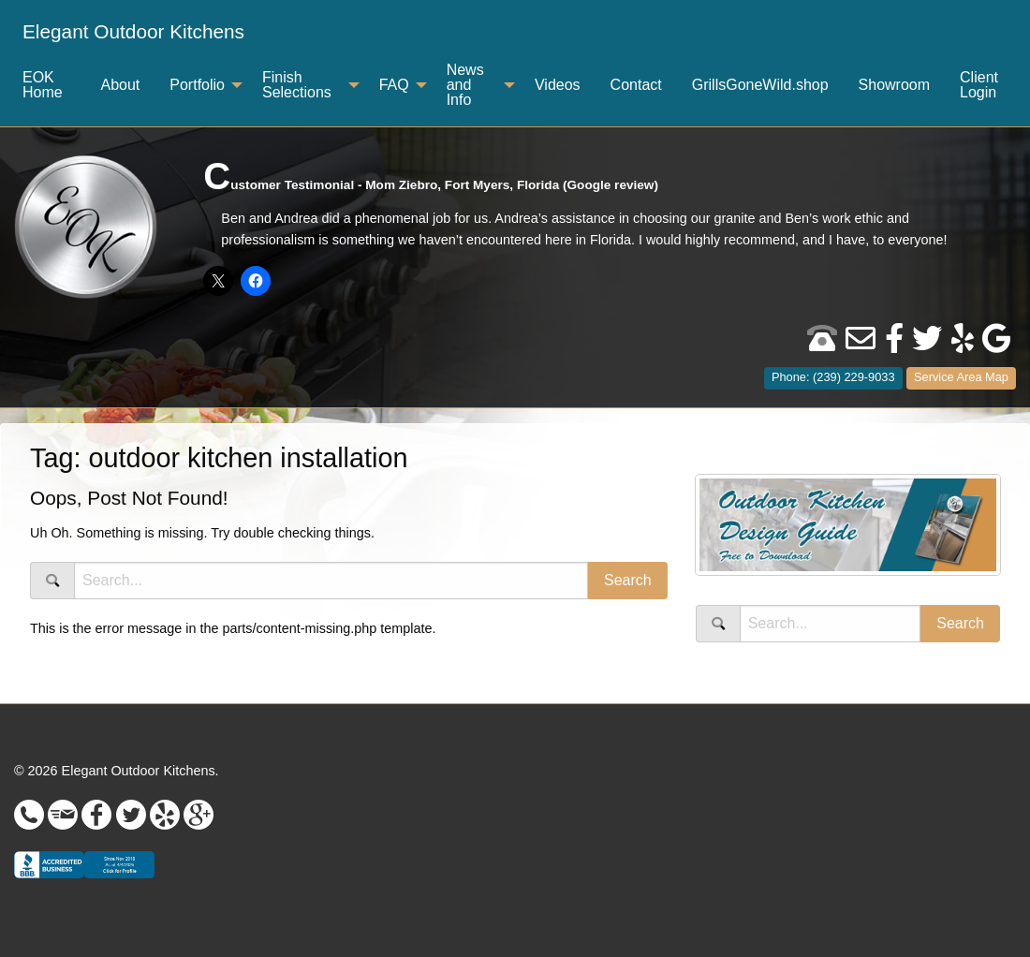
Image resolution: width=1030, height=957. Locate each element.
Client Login (979, 84)
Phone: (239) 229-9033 (833, 377)
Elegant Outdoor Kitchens (133, 31)
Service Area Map (961, 377)
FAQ (394, 85)
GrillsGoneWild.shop (760, 85)
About (120, 85)
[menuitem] (133, 32)
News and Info (465, 85)
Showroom (894, 85)
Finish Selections (296, 84)
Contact (636, 85)
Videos (558, 85)
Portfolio (197, 85)
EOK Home (42, 84)
